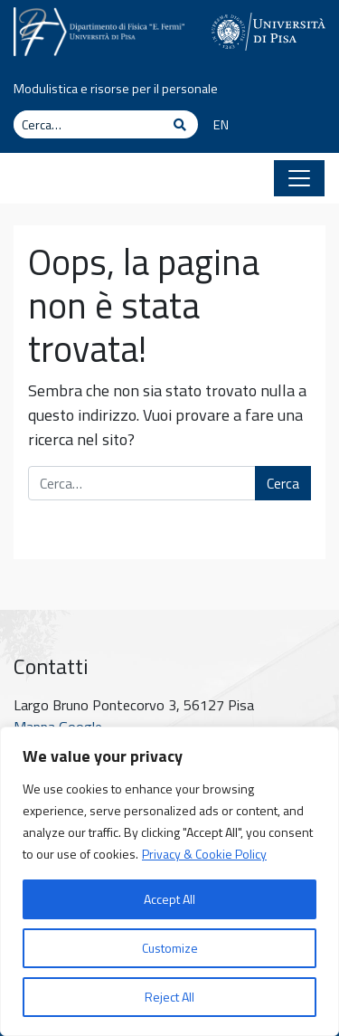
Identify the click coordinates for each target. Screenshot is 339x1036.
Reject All (169, 996)
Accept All (169, 898)
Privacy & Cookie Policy (204, 853)
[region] (169, 881)
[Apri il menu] (299, 178)
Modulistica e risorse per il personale (116, 89)
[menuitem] (215, 125)
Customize (170, 947)
